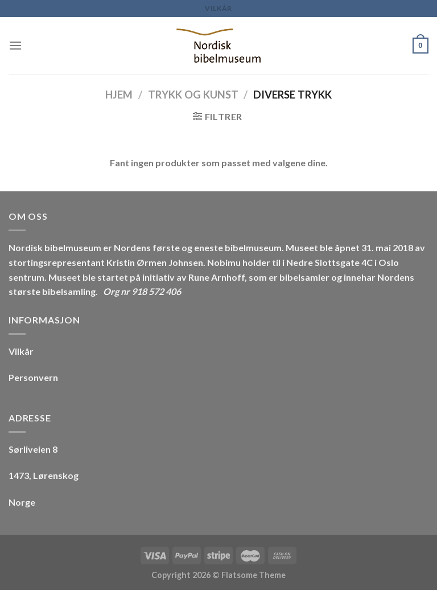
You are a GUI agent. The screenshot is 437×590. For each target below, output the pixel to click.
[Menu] (15, 45)
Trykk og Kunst (193, 94)
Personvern (33, 377)
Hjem (119, 94)
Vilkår (218, 8)
